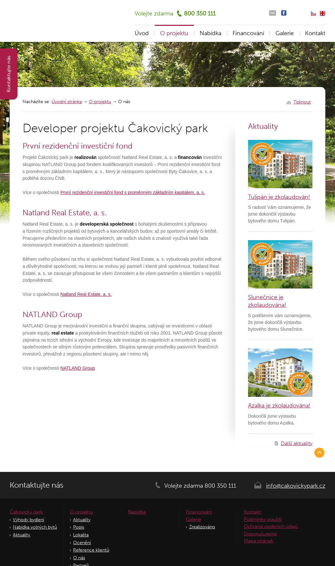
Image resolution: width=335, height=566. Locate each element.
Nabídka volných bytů (35, 527)
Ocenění (82, 542)
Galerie (284, 33)
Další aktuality (296, 443)
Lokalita (81, 535)
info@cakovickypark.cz (295, 485)
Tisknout (302, 102)
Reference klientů (91, 550)
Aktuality (21, 535)
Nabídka (210, 33)
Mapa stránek (258, 541)
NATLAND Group (78, 368)
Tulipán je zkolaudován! (279, 196)
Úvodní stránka (67, 101)
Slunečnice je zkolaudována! (267, 301)
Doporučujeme (260, 534)
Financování (248, 33)
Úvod (142, 33)
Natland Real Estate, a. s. (86, 294)
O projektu (100, 101)
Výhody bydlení (28, 519)
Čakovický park (26, 512)
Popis (78, 527)
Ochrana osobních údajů (271, 526)
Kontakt (315, 33)
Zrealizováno (202, 527)
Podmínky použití (263, 519)
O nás (79, 558)
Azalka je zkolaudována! (279, 405)
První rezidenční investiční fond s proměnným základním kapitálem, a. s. (133, 192)
